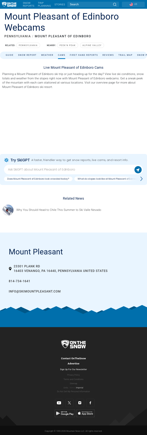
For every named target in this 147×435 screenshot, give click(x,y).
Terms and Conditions (73, 379)
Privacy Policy (73, 375)
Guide (10, 55)
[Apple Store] (85, 413)
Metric (72, 388)
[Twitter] (69, 403)
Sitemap (73, 383)
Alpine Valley (92, 45)
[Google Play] (65, 413)
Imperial (79, 388)
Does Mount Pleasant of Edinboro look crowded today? (38, 178)
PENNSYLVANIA (17, 36)
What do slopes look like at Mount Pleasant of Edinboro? (109, 178)
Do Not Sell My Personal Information (73, 391)
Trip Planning (44, 4)
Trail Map (125, 55)
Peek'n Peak (68, 45)
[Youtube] (59, 403)
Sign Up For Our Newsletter (73, 369)
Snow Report (27, 55)
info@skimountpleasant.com (35, 291)
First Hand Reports (84, 55)
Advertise (73, 363)
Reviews (108, 55)
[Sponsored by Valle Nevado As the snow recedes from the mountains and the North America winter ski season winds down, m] (58, 210)
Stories (60, 4)
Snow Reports (28, 4)
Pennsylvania (28, 45)
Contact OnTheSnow (73, 358)
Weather (47, 55)
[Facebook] (90, 403)
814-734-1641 (19, 281)
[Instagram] (80, 403)
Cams (61, 55)
